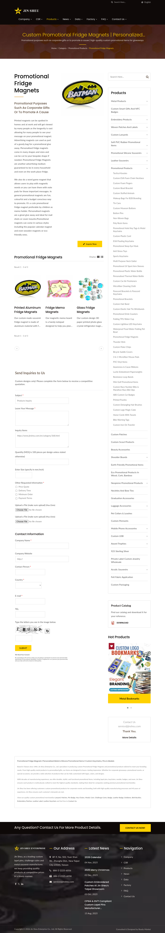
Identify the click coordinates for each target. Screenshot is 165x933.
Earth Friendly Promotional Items (127, 464)
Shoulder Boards (119, 457)
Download (119, 623)
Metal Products (118, 101)
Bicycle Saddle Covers (123, 352)
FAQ (104, 19)
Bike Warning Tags (121, 420)
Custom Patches (119, 434)
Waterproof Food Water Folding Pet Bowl (129, 330)
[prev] (17, 348)
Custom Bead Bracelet (123, 188)
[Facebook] (15, 883)
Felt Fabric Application (122, 577)
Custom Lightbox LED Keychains (127, 324)
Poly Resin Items (120, 223)
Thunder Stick (119, 342)
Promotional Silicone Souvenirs (126, 153)
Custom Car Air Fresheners (125, 281)
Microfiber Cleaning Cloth (124, 286)
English (147, 2)
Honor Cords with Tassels (124, 415)
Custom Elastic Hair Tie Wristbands (128, 309)
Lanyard (58, 798)
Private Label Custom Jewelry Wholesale (125, 560)
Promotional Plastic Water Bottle (127, 271)
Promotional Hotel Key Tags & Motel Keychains (129, 229)
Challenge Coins (101, 798)
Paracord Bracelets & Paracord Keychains (126, 292)
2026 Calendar (93, 857)
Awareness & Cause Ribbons (125, 367)
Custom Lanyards (119, 134)
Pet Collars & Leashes (121, 513)
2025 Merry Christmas (97, 869)
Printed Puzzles (120, 400)
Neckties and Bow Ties (122, 490)
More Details (129, 737)
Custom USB (117, 536)
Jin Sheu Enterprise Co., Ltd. (43, 929)
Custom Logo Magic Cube (124, 410)
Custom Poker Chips (122, 347)
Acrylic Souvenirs (119, 569)
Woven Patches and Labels (124, 127)
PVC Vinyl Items (120, 362)
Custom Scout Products (122, 442)
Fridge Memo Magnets (55, 310)
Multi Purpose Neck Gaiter (125, 261)
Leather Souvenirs (120, 160)
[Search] (126, 2)
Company (25, 19)
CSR (39, 19)
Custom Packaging (120, 584)
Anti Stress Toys (120, 251)
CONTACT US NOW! (135, 828)
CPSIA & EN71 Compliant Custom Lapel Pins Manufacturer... (98, 904)
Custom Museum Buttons (124, 208)
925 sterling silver (120, 551)
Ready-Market (145, 929)
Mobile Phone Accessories (124, 528)
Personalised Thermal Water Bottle (128, 276)
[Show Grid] (98, 257)
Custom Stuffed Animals (123, 193)
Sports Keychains (120, 256)
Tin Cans (117, 203)
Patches (64, 798)
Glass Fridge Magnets (86, 310)
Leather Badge (118, 798)
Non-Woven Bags (121, 218)
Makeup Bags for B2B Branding (127, 198)
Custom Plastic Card (122, 236)
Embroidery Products (121, 119)
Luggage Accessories (121, 505)
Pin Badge (72, 798)
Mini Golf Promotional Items (125, 382)
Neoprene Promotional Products (127, 483)
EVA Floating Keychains (123, 241)
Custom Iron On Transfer (124, 425)
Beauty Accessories (120, 449)
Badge (110, 798)
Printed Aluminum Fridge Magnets (27, 310)
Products (53, 19)
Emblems (127, 798)
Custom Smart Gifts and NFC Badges (125, 110)
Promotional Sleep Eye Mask (125, 246)
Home (54, 48)
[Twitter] (19, 883)
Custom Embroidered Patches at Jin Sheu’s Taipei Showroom (97, 885)
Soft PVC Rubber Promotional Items (125, 144)
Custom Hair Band (121, 304)
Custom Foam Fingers (122, 183)
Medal (87, 798)
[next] (101, 348)
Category (63, 48)
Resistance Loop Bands (123, 377)
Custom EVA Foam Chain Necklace (128, 178)
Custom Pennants (119, 520)
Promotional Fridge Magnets (101, 48)
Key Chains (80, 798)
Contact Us (119, 19)
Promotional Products (78, 48)
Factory (92, 19)
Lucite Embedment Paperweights (127, 372)
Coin (92, 798)
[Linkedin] (22, 883)
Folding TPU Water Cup (123, 319)
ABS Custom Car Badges (124, 395)
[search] (112, 2)
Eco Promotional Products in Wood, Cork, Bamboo (125, 474)
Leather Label (38, 801)
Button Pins (118, 213)
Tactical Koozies (120, 173)
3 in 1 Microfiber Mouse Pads (126, 357)
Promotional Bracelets (123, 299)
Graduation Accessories (122, 498)
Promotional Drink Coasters (125, 314)
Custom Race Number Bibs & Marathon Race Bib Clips (126, 388)
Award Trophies (118, 543)
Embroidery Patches (24, 801)
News (67, 19)
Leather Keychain (49, 801)
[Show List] (102, 257)
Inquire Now (90, 244)
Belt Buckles (136, 798)
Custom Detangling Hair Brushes (127, 405)
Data (78, 19)
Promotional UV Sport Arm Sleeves (128, 266)
